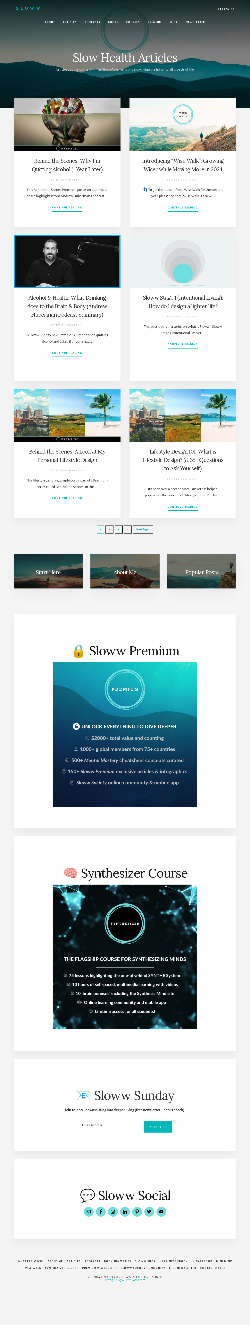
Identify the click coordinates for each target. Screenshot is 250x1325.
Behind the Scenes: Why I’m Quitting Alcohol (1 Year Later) (67, 168)
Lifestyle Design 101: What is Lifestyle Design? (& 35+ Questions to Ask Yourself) (183, 459)
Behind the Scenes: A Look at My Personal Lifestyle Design (67, 459)
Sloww (29, 8)
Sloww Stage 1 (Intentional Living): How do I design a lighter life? (183, 305)
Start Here (48, 571)
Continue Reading (67, 217)
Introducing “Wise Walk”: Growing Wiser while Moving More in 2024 (183, 168)
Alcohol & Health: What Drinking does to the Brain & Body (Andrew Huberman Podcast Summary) (67, 314)
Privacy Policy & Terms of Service (125, 1311)
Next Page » (143, 530)
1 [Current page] (102, 530)
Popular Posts (202, 571)
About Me (124, 571)
